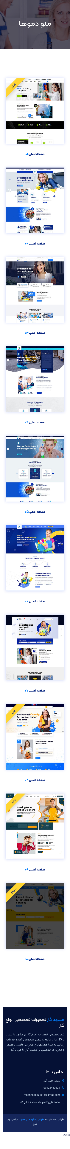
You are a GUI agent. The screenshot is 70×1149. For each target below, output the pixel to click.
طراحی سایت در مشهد (31, 1119)
